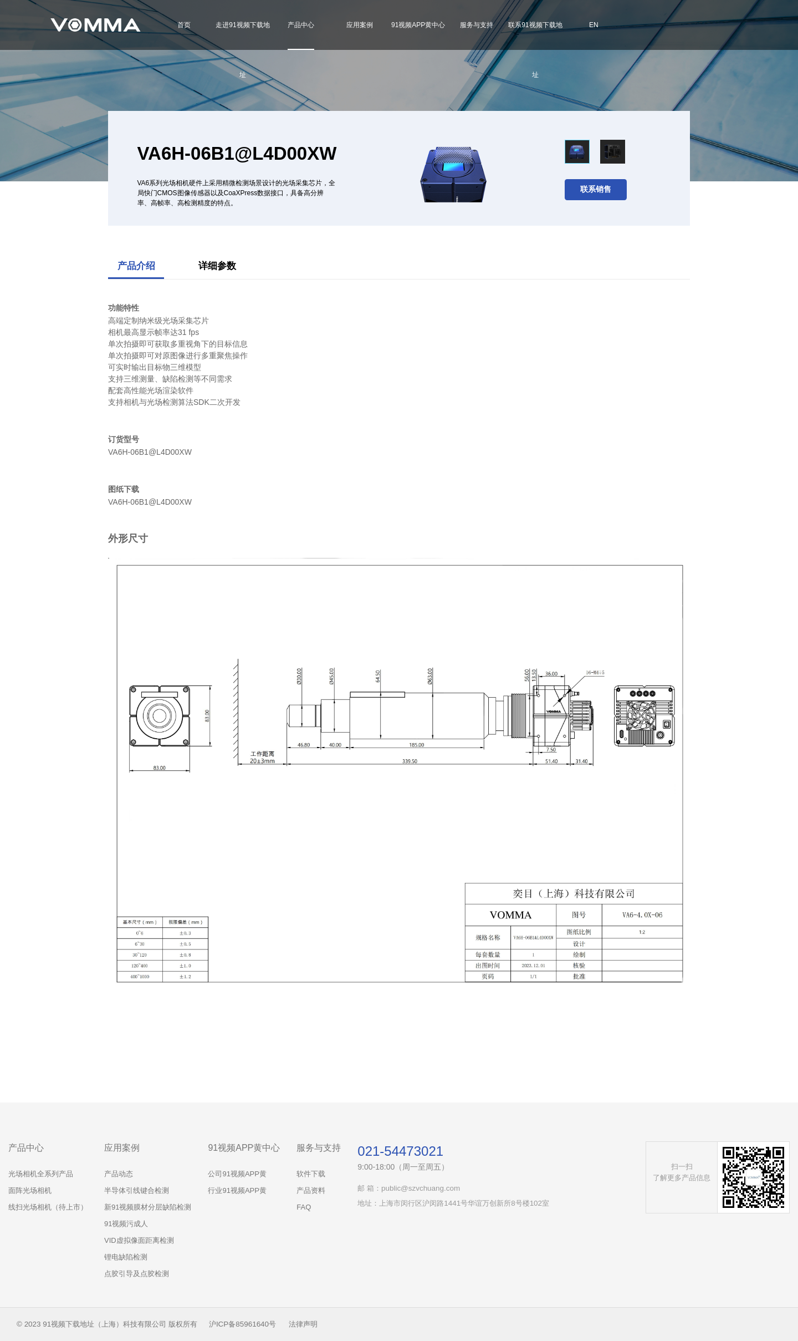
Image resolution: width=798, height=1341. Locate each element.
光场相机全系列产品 (40, 1174)
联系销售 (595, 189)
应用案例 (359, 25)
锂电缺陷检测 (125, 1257)
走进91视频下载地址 (242, 50)
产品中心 (301, 25)
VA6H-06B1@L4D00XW (150, 501)
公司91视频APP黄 (237, 1174)
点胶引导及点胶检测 (136, 1273)
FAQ (303, 1207)
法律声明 (303, 1324)
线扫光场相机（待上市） (48, 1207)
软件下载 (310, 1174)
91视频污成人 (126, 1224)
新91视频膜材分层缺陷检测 (147, 1207)
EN (593, 25)
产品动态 (118, 1174)
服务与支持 (476, 25)
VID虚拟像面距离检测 (139, 1240)
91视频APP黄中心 (418, 25)
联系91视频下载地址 (535, 50)
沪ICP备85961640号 (242, 1324)
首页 (184, 25)
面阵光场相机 (30, 1190)
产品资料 (310, 1190)
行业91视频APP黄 (237, 1190)
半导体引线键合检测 (136, 1190)
